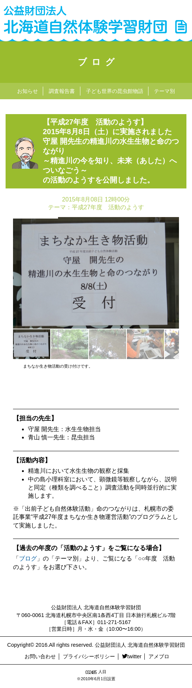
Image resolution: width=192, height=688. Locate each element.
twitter (131, 656)
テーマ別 (164, 91)
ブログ (98, 62)
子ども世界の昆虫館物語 (114, 91)
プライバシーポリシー (89, 656)
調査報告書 (62, 91)
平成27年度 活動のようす (108, 207)
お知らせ (27, 91)
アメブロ (158, 656)
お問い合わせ (40, 656)
